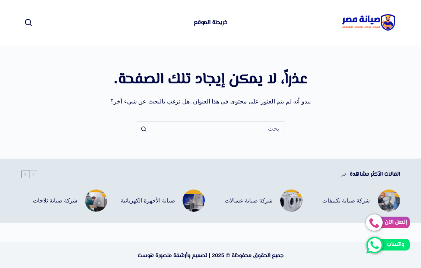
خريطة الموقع (210, 22)
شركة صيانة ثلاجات (55, 200)
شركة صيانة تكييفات (346, 200)
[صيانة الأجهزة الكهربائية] (194, 200)
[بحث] (28, 22)
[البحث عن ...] (218, 128)
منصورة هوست (154, 255)
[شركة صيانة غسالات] (291, 200)
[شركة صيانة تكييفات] (389, 200)
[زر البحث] (143, 128)
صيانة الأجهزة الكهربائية (148, 200)
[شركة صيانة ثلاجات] (96, 200)
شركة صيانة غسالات (248, 200)
